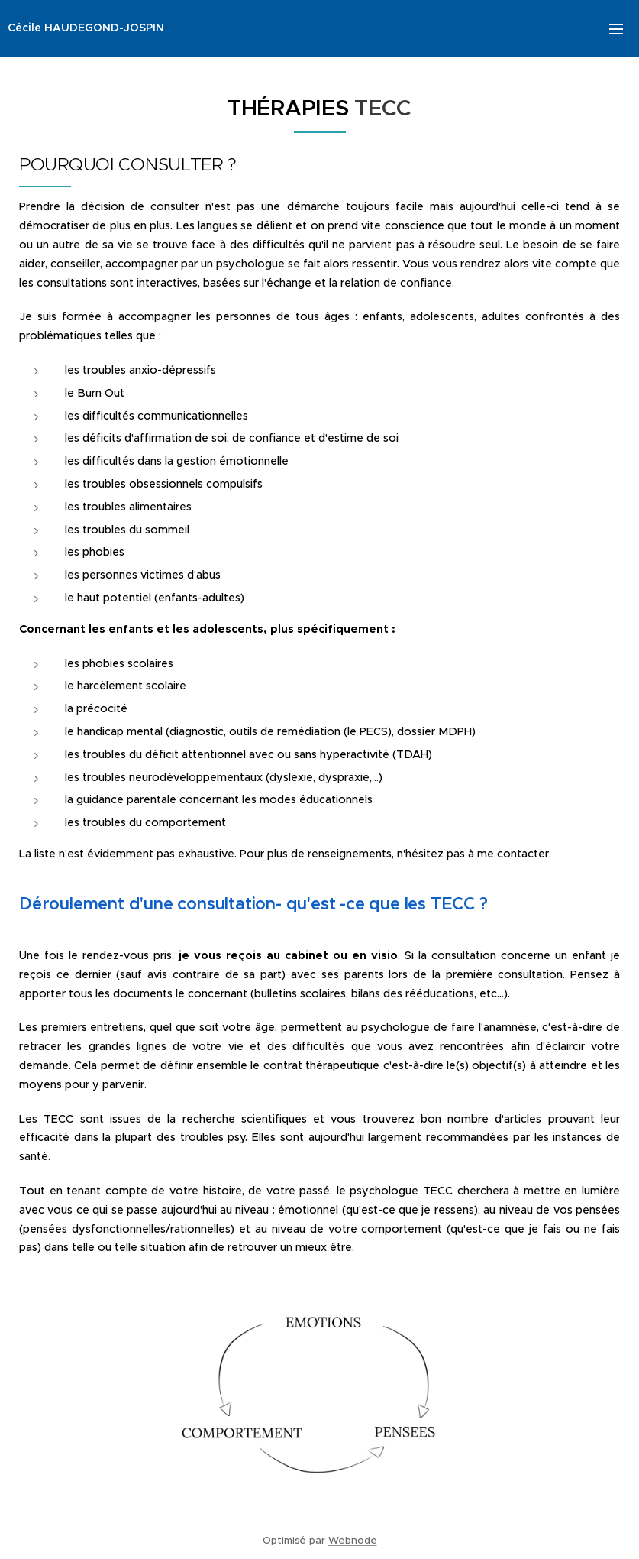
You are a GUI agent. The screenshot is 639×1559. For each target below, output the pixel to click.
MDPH (455, 731)
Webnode (352, 1540)
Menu (616, 29)
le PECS (367, 731)
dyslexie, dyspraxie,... (324, 777)
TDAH (412, 754)
